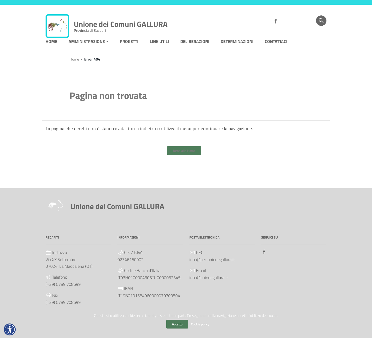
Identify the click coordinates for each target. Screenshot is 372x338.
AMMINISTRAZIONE (87, 46)
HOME (51, 46)
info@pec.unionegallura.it (212, 264)
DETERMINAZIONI (237, 46)
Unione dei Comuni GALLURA (120, 25)
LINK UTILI (159, 46)
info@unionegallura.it (208, 282)
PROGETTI (129, 46)
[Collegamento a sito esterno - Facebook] (276, 20)
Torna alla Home (184, 155)
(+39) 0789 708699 (63, 289)
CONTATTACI (276, 46)
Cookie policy (200, 324)
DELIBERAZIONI (194, 46)
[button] (10, 329)
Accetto (177, 324)
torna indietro (142, 133)
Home (74, 63)
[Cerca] (321, 20)
